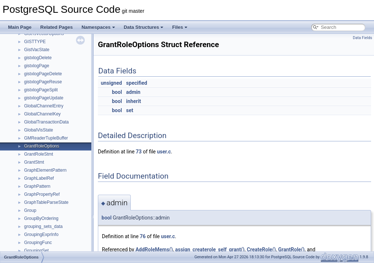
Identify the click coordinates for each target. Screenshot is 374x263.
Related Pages (56, 27)
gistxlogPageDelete (43, 73)
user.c (164, 152)
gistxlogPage (36, 65)
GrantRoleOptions (41, 146)
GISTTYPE (35, 41)
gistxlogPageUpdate (43, 97)
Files (179, 27)
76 (143, 236)
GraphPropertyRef (42, 194)
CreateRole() (261, 249)
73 (139, 152)
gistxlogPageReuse (43, 81)
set (129, 110)
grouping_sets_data (43, 226)
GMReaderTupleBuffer (46, 138)
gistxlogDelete (37, 57)
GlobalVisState (38, 130)
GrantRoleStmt (38, 154)
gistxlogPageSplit (41, 89)
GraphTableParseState (46, 202)
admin (133, 92)
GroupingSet (36, 250)
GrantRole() (291, 249)
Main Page (19, 27)
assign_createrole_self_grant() (209, 249)
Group (30, 210)
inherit (133, 101)
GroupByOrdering (41, 218)
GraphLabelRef (39, 178)
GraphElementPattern (45, 170)
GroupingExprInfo (41, 234)
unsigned (111, 83)
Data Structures (144, 27)
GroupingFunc (38, 242)
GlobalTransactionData (46, 122)
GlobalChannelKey (42, 114)
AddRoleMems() (154, 249)
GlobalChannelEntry (43, 105)
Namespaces (98, 27)
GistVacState (36, 49)
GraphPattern (37, 186)
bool (117, 92)
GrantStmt (34, 162)
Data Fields (362, 37)
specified (136, 83)
